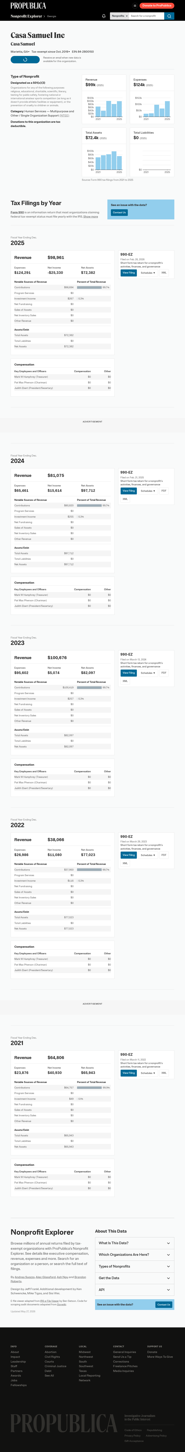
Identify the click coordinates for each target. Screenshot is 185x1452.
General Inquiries (124, 1352)
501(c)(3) (39, 83)
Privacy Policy (132, 1435)
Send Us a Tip (122, 1357)
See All (49, 1375)
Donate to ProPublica (157, 5)
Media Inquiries (123, 1371)
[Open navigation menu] (135, 6)
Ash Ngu (62, 1277)
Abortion (50, 1352)
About (15, 1352)
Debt (48, 1371)
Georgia (51, 16)
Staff (14, 1366)
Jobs (14, 1380)
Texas (83, 1371)
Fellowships (19, 1385)
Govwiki (61, 1304)
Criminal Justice (55, 1366)
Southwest (86, 1366)
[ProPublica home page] (64, 1423)
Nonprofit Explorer (26, 16)
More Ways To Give (160, 1357)
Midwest (85, 1352)
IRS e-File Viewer (49, 1301)
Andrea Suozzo (25, 1277)
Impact (15, 1357)
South (83, 1361)
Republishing (154, 1430)
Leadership (18, 1361)
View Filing (129, 272)
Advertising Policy (156, 1435)
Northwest (86, 1357)
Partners (16, 1371)
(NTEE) (64, 115)
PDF (163, 490)
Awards (16, 1375)
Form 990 (17, 212)
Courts (49, 1361)
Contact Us (119, 212)
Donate (152, 1352)
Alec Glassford (46, 1277)
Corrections (121, 1361)
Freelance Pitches (125, 1366)
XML (164, 272)
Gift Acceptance (134, 1441)
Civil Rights (52, 1357)
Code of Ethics (133, 1430)
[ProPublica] (28, 6)
